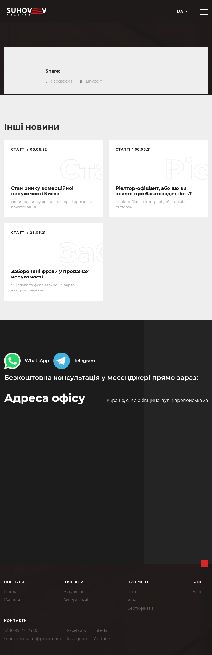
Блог (197, 591)
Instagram (77, 638)
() (62, 81)
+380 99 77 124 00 (21, 630)
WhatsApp (26, 361)
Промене (132, 595)
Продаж (12, 591)
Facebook (76, 630)
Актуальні (73, 591)
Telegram (74, 361)
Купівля (12, 599)
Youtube (101, 638)
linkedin (100, 630)
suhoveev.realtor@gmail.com (32, 638)
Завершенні (75, 599)
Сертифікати (140, 608)
